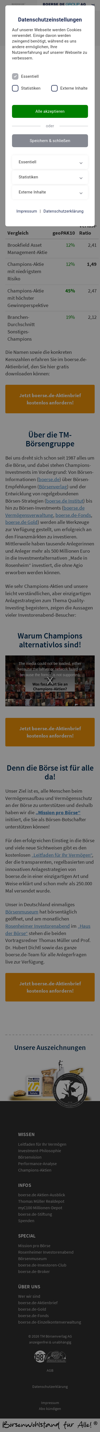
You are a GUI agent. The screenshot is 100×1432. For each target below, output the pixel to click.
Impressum (27, 211)
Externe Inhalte (74, 88)
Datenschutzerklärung (63, 211)
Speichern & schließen (50, 140)
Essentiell (30, 76)
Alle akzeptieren (50, 111)
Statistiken (31, 88)
